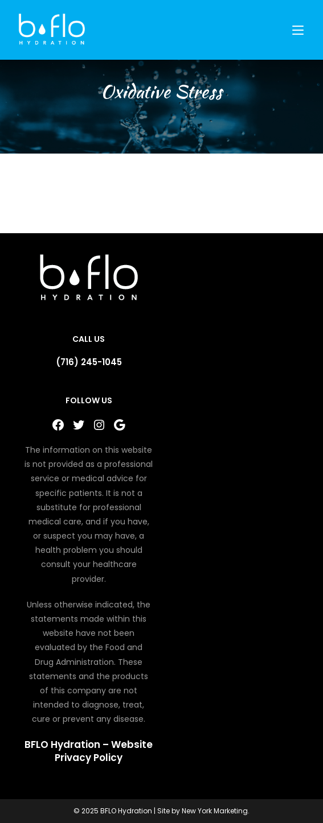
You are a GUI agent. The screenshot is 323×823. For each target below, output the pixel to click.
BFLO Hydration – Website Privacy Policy (88, 751)
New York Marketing (215, 811)
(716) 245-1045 (89, 362)
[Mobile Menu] (299, 30)
